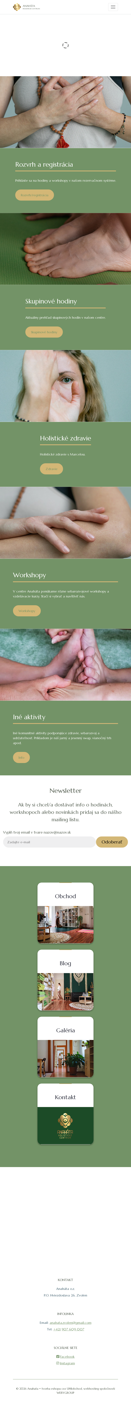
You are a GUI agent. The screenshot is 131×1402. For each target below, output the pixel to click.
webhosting (91, 1388)
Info (21, 757)
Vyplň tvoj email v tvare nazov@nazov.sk (37, 832)
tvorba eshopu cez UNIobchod (62, 1388)
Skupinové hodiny (44, 332)
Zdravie (51, 469)
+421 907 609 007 (68, 1329)
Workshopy (27, 611)
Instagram (65, 1363)
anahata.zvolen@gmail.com (70, 1323)
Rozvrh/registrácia (34, 195)
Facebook (65, 1356)
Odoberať (112, 842)
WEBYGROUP (65, 1393)
